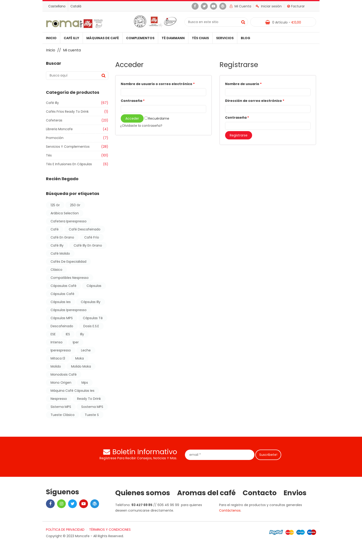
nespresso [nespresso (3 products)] (59, 398)
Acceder (132, 118)
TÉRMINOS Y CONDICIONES (110, 529)
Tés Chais (200, 38)
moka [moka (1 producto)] (79, 358)
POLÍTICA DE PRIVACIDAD (65, 529)
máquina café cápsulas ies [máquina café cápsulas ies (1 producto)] (72, 390)
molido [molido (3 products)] (56, 366)
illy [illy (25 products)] (82, 334)
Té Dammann (173, 38)
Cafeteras (54, 120)
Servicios (225, 38)
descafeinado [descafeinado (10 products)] (62, 326)
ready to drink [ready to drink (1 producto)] (89, 398)
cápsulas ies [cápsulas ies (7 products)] (61, 302)
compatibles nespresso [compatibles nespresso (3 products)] (70, 277)
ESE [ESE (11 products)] (53, 334)
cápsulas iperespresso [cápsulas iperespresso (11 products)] (69, 310)
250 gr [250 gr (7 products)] (75, 205)
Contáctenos (230, 510)
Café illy (71, 38)
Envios (295, 493)
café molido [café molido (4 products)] (60, 253)
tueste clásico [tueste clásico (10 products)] (63, 414)
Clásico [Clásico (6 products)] (56, 269)
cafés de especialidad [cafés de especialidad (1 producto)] (68, 261)
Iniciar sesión (269, 6)
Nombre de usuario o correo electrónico (158, 84)
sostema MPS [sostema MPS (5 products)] (92, 406)
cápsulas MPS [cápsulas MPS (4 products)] (62, 318)
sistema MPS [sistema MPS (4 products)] (61, 406)
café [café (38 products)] (55, 229)
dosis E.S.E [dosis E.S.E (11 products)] (91, 326)
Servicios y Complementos (68, 146)
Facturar (296, 6)
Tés (49, 155)
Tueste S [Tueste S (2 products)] (92, 414)
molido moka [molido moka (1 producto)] (81, 366)
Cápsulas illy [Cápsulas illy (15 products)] (90, 302)
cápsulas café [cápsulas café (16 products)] (62, 294)
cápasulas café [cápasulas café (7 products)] (63, 285)
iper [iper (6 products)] (76, 342)
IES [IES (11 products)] (68, 334)
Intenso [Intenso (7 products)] (57, 342)
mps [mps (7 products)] (84, 382)
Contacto (260, 493)
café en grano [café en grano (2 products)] (62, 237)
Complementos (140, 38)
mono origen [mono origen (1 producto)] (61, 382)
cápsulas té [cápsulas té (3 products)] (93, 318)
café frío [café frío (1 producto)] (91, 237)
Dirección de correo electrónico (254, 100)
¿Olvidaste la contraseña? (141, 125)
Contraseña (133, 100)
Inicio (51, 38)
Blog (245, 38)
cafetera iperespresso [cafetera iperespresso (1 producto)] (69, 221)
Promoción (54, 138)
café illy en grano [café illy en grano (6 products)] (88, 245)
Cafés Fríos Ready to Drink (67, 111)
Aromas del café (206, 493)
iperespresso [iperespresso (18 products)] (61, 350)
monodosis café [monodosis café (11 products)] (64, 374)
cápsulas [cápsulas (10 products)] (94, 285)
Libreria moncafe (59, 129)
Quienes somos (142, 493)
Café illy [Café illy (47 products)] (57, 245)
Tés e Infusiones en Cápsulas (69, 164)
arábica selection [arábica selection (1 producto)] (65, 213)
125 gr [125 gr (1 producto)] (55, 205)
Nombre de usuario (243, 84)
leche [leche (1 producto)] (86, 350)
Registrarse (238, 135)
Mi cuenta (240, 6)
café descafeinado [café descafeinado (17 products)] (84, 229)
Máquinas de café (102, 38)
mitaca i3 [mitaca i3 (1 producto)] (58, 358)
